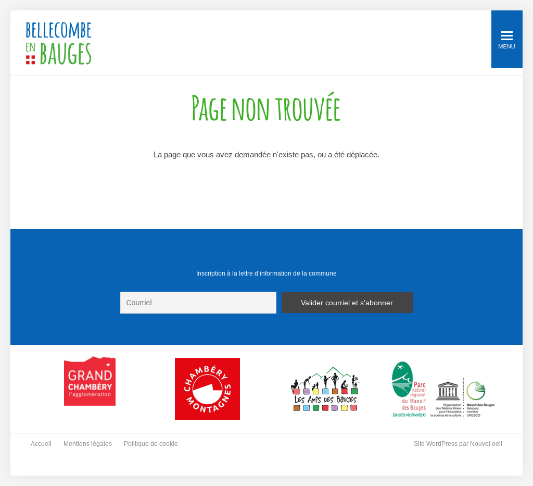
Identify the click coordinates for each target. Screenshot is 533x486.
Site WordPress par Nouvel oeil (458, 443)
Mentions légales (88, 443)
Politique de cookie (151, 443)
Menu (506, 40)
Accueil (41, 443)
